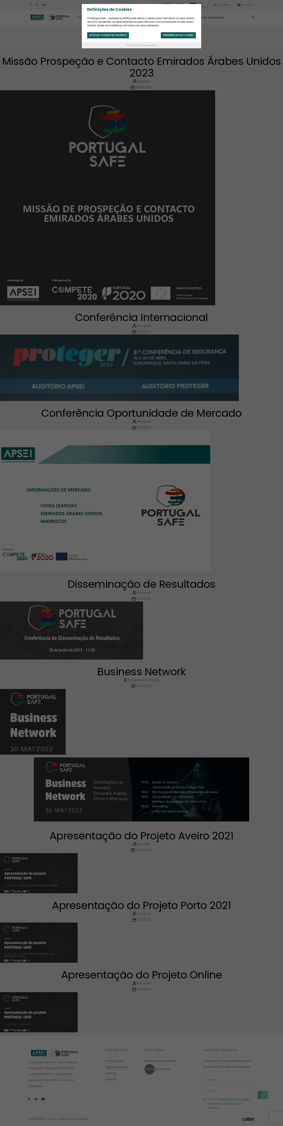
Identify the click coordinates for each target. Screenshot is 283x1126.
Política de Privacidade (142, 46)
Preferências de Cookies (174, 36)
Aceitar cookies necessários (112, 36)
